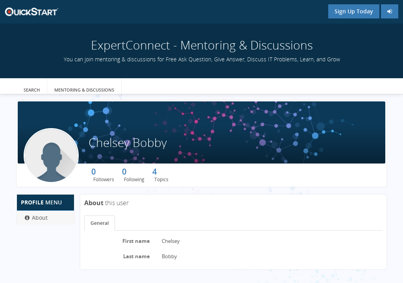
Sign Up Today (354, 11)
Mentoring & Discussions (84, 90)
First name (136, 240)
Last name (136, 256)
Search (32, 90)
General (100, 223)
